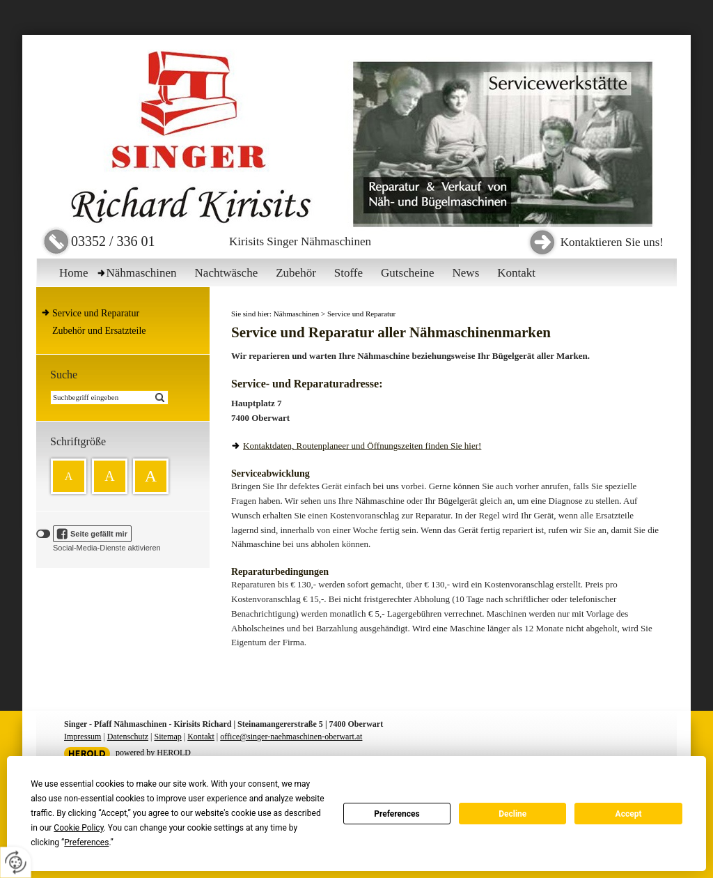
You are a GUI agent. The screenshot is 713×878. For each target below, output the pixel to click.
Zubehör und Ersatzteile (99, 330)
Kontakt (516, 272)
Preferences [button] (86, 842)
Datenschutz (127, 736)
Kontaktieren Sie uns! (612, 242)
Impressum (82, 736)
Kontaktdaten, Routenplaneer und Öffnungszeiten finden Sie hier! (362, 445)
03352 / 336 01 (113, 241)
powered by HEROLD (153, 752)
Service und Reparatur (95, 313)
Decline (512, 814)
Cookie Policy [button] (78, 828)
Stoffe (348, 272)
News (466, 272)
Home (73, 272)
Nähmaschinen (142, 272)
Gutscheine (407, 272)
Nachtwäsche (226, 272)
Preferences (397, 814)
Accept (629, 814)
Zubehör (296, 272)
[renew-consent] (15, 862)
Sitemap (167, 736)
